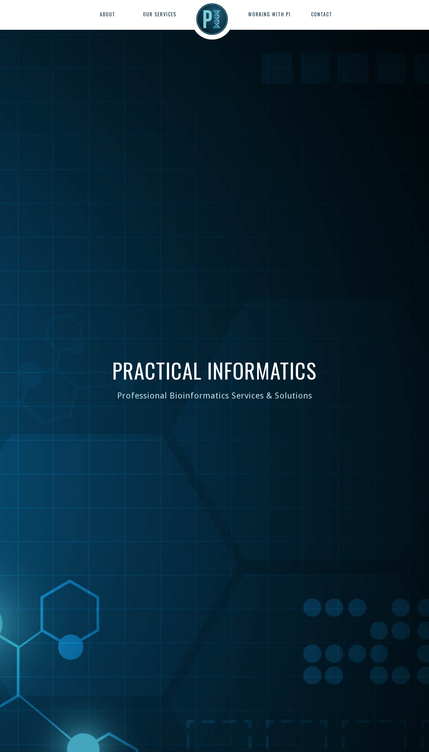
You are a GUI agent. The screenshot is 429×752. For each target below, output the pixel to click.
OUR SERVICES (159, 14)
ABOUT (107, 14)
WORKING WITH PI (269, 14)
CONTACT (321, 14)
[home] (212, 16)
